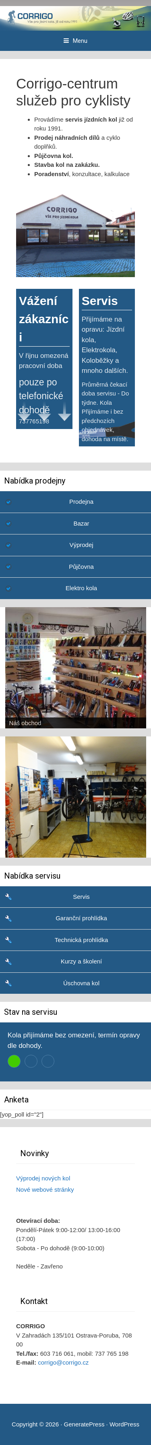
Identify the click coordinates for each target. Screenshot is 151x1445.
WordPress (124, 1424)
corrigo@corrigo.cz (63, 1362)
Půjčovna (81, 566)
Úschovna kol (81, 983)
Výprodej (81, 544)
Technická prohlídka (81, 939)
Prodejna (81, 501)
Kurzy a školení (81, 961)
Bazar (81, 523)
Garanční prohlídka (81, 918)
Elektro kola (81, 588)
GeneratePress (84, 1424)
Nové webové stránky (45, 1189)
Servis (81, 896)
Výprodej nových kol (43, 1178)
